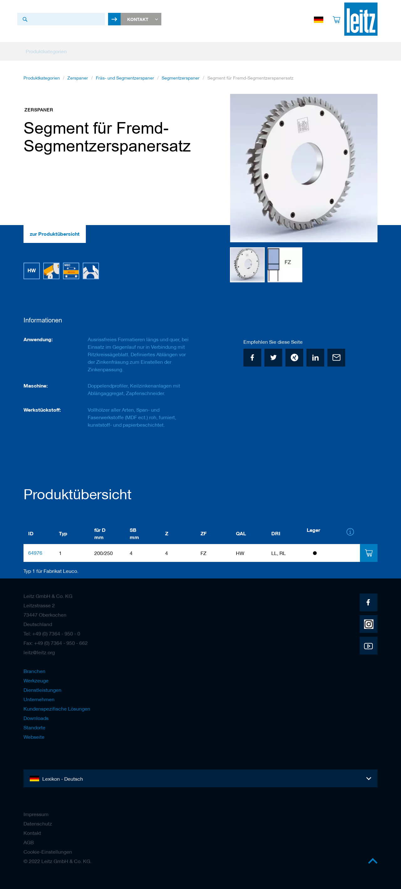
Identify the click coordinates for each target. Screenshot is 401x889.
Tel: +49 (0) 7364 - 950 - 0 (51, 633)
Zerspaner (77, 77)
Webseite (33, 737)
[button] (365, 168)
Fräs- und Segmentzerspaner (125, 77)
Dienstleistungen (42, 690)
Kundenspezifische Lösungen (56, 709)
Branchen (34, 671)
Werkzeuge (36, 680)
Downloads (36, 718)
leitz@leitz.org (39, 652)
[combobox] (61, 19)
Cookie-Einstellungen (47, 852)
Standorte (34, 727)
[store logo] (361, 19)
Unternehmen (39, 699)
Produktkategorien (41, 77)
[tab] (369, 553)
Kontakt (32, 833)
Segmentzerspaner (181, 77)
